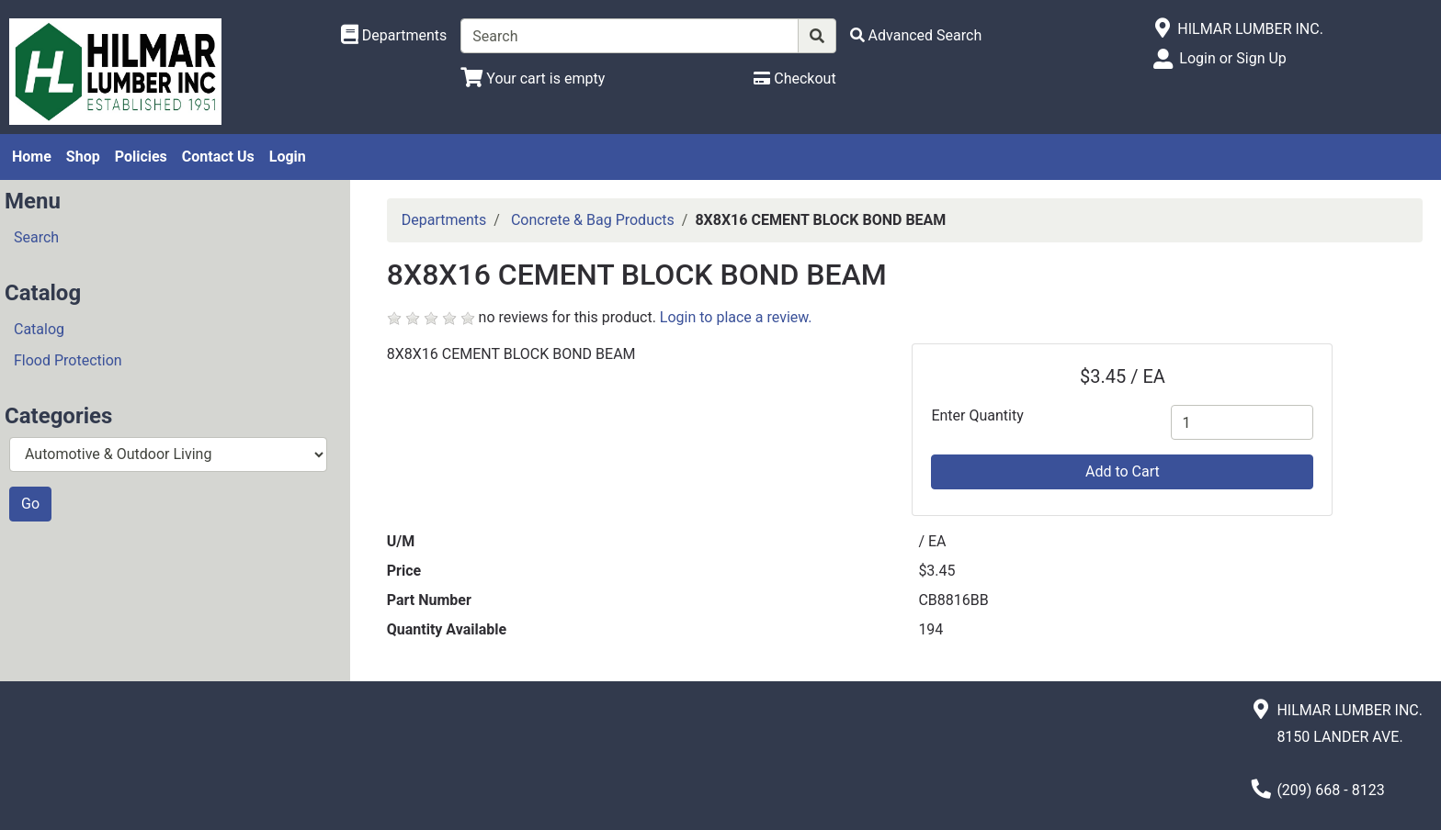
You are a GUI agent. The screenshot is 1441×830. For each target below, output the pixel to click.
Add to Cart (1122, 471)
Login (287, 156)
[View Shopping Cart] (532, 78)
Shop (83, 156)
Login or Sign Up (1232, 58)
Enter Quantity (977, 415)
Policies (141, 156)
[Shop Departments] (394, 36)
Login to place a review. (736, 317)
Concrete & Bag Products (593, 220)
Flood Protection (68, 360)
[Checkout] (794, 78)
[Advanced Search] (916, 35)
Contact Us (218, 156)
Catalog (39, 329)
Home (31, 156)
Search (36, 237)
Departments (444, 220)
